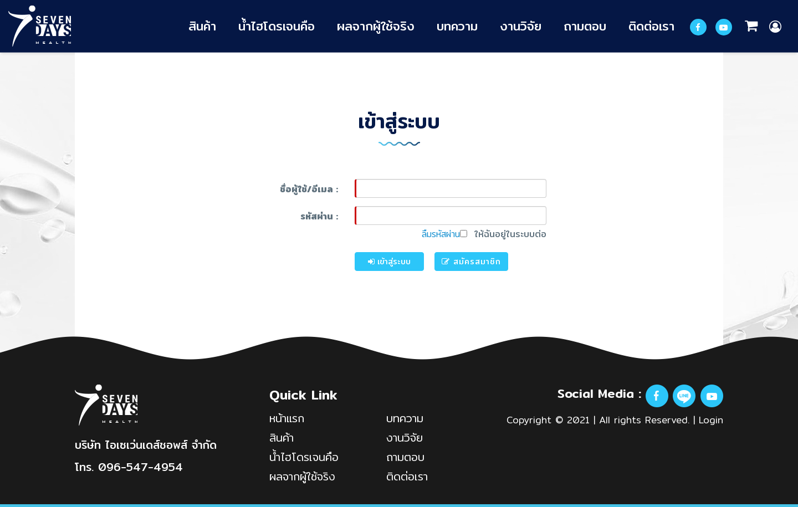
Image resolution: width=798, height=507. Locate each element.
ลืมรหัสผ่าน (441, 234)
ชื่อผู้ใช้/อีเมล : (309, 189)
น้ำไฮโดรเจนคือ (276, 25)
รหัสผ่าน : (319, 216)
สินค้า (202, 25)
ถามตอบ (585, 25)
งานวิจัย (520, 25)
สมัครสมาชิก (471, 261)
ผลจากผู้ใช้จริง (376, 25)
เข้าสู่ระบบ (389, 261)
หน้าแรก (286, 418)
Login (711, 419)
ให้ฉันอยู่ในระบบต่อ (503, 234)
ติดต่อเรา (651, 25)
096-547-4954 (140, 466)
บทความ (457, 25)
